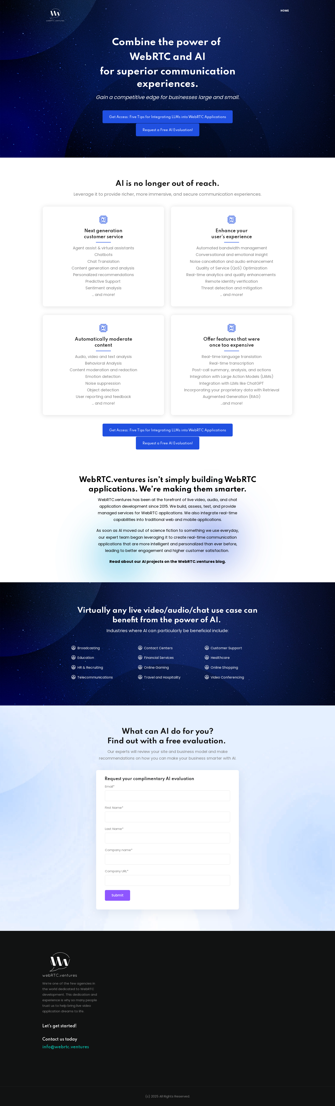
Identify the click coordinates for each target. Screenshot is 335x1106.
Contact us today (59, 1039)
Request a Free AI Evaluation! (168, 130)
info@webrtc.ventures (65, 1047)
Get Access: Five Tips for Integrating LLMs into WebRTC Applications (167, 117)
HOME (285, 10)
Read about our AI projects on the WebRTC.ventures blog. (167, 561)
